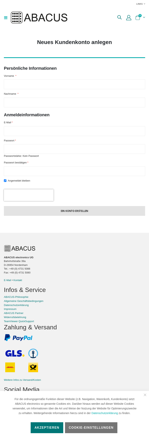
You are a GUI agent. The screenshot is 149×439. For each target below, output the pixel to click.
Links (139, 4)
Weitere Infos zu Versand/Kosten (22, 385)
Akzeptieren (47, 427)
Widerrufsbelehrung (15, 322)
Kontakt (17, 285)
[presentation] (29, 200)
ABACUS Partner (13, 318)
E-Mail (7, 285)
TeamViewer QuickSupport (19, 326)
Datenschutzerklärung (104, 413)
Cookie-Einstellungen (91, 427)
